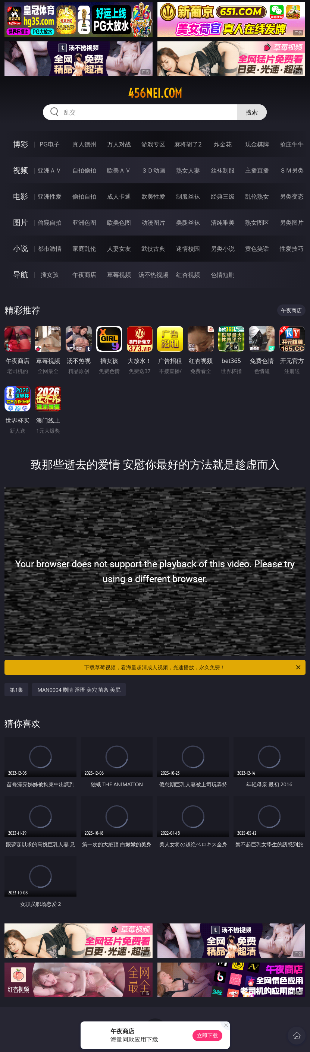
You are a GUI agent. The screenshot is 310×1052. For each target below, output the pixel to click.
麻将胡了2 (187, 144)
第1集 (16, 689)
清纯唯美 (223, 222)
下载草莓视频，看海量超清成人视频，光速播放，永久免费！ (192, 667)
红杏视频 (188, 275)
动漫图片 (153, 222)
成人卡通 (119, 196)
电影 (20, 196)
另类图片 (292, 222)
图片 (20, 222)
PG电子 (50, 144)
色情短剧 (223, 275)
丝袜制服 (223, 170)
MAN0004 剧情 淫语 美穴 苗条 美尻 (78, 689)
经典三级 (223, 196)
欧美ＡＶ (119, 170)
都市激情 (50, 248)
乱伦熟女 (257, 196)
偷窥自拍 (50, 222)
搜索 (252, 112)
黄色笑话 (257, 248)
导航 (20, 274)
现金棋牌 (257, 144)
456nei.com (155, 93)
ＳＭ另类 (292, 170)
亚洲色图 (84, 222)
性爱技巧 (292, 248)
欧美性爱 (153, 196)
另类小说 (223, 248)
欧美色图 (119, 222)
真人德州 (84, 144)
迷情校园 (188, 248)
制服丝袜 (188, 196)
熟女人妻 (188, 170)
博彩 (20, 144)
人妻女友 (119, 248)
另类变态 (292, 196)
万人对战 (119, 144)
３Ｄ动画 (153, 170)
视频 (20, 170)
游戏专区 (153, 144)
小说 (20, 248)
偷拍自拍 (84, 196)
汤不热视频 (153, 275)
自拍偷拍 (84, 170)
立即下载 (207, 1035)
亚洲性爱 (50, 196)
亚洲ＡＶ (50, 170)
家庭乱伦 (84, 248)
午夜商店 (84, 275)
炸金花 (223, 144)
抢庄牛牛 (292, 144)
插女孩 (50, 275)
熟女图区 (257, 222)
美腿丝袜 (188, 222)
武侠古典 (153, 248)
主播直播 (257, 170)
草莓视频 (119, 275)
